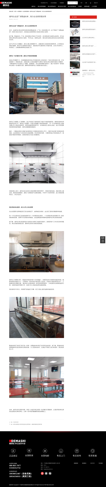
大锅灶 (80, 6)
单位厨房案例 (72, 6)
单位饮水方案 (62, 6)
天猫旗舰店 (62, 2)
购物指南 (76, 463)
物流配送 (84, 463)
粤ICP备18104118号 (49, 484)
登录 (81, 2)
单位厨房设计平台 (44, 2)
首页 (15, 11)
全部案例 (19, 11)
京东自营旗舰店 (54, 2)
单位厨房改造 (52, 6)
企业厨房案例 (26, 11)
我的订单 (96, 2)
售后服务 (101, 463)
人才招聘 (94, 6)
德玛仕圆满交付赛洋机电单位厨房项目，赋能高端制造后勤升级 (27, 424)
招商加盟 (86, 6)
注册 (86, 2)
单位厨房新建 (42, 6)
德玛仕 (34, 6)
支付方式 (92, 463)
